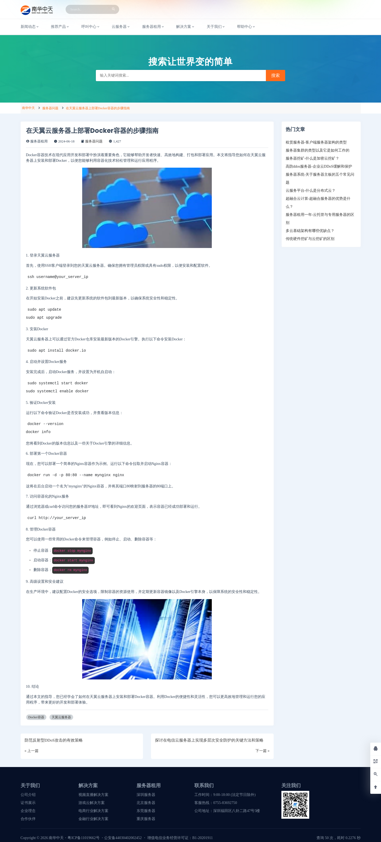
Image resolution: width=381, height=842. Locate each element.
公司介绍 (28, 795)
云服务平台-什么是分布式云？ (311, 191)
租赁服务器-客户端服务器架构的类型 (316, 142)
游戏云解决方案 (91, 803)
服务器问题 (50, 108)
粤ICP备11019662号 (83, 838)
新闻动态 (30, 27)
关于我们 (216, 27)
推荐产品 (60, 27)
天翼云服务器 (61, 717)
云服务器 (121, 27)
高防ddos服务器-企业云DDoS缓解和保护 (319, 166)
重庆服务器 (146, 819)
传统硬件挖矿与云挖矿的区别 (310, 239)
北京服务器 (146, 803)
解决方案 (185, 27)
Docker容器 (36, 717)
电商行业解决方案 (93, 811)
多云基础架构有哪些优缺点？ (310, 231)
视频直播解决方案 (93, 795)
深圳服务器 (146, 795)
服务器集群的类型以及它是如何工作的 (317, 150)
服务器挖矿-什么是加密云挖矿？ (312, 158)
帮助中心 (246, 27)
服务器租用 (153, 27)
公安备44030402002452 (123, 838)
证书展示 (28, 803)
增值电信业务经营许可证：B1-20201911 (180, 838)
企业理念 (28, 811)
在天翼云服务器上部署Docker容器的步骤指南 (98, 108)
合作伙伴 (28, 819)
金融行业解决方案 (93, 819)
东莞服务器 (146, 811)
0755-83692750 (225, 803)
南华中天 (28, 108)
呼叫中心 (90, 27)
